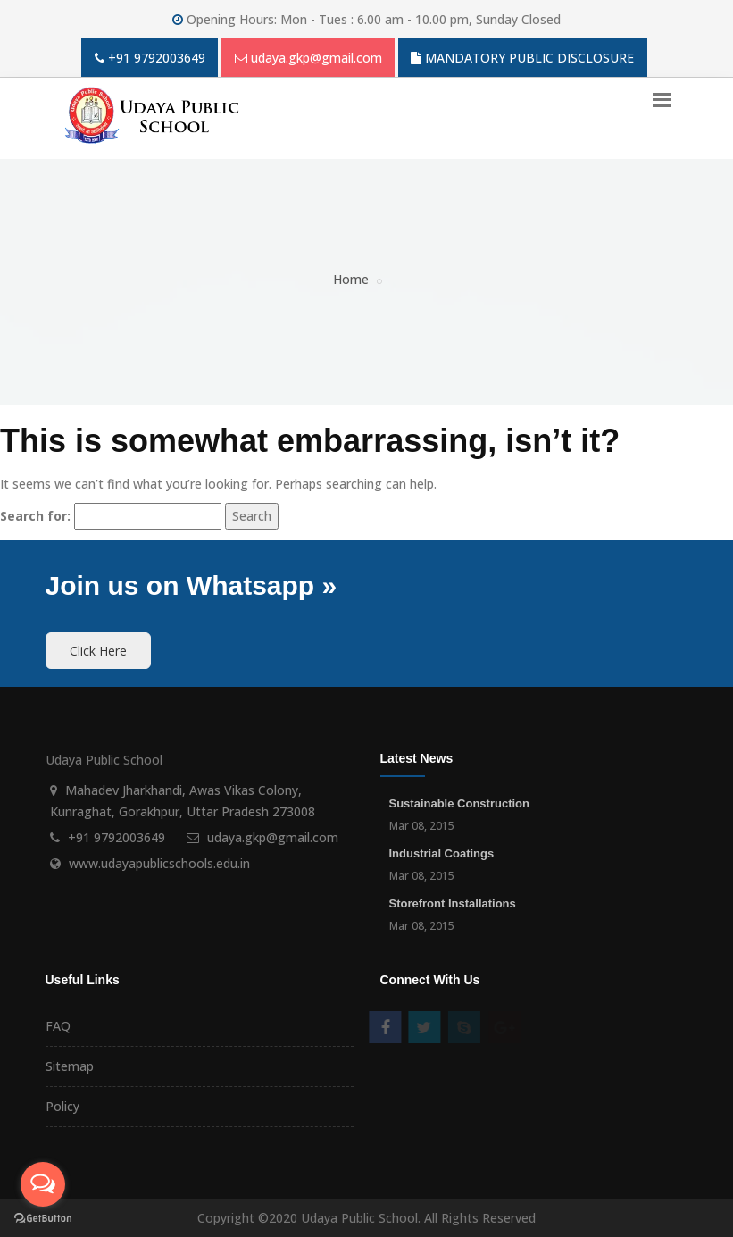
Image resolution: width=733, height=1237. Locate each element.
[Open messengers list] (43, 1184)
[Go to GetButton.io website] (42, 1218)
